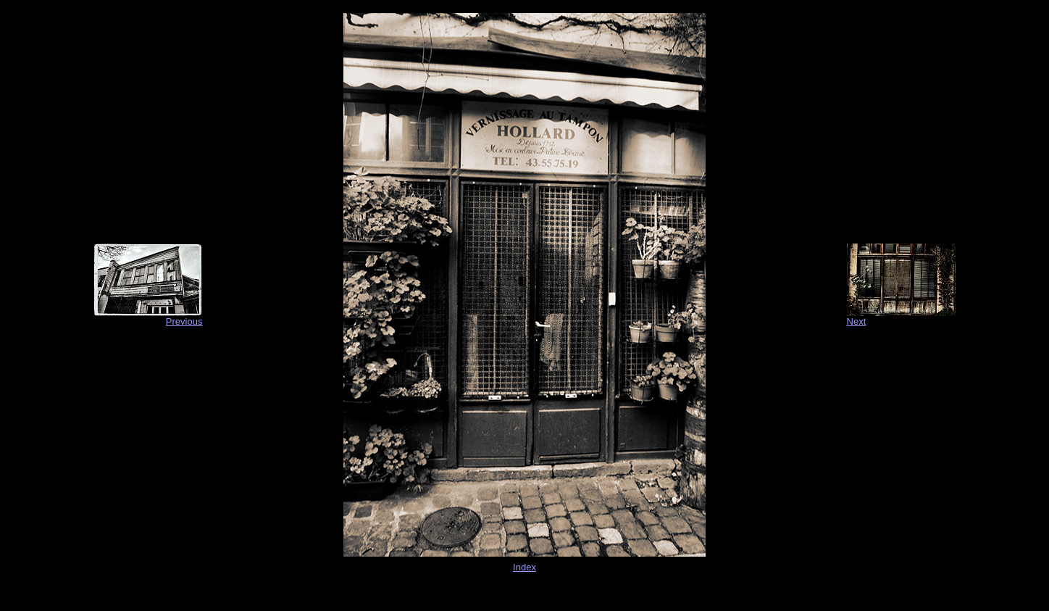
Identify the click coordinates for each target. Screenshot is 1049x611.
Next (856, 321)
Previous (184, 321)
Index (524, 567)
